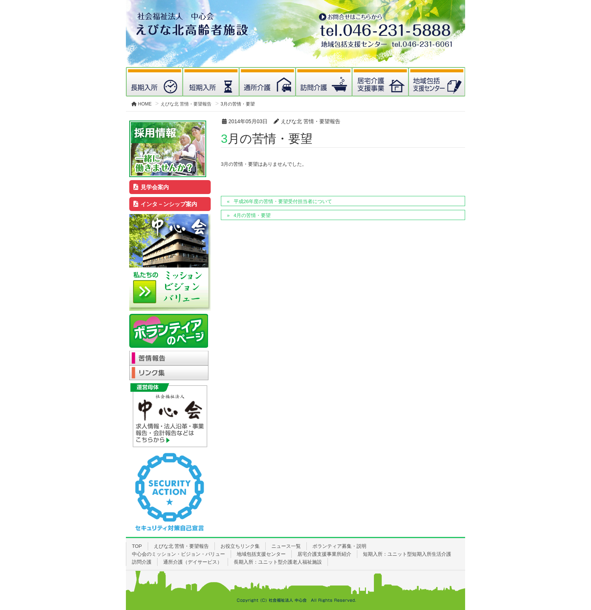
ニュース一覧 (286, 546)
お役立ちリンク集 (240, 546)
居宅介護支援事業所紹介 (324, 554)
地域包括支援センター (261, 554)
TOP (137, 546)
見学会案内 (151, 187)
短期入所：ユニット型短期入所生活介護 (407, 554)
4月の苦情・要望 (252, 215)
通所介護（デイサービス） (192, 562)
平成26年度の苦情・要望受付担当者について (283, 201)
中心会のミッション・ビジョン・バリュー (178, 554)
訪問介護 (142, 562)
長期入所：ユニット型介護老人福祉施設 (278, 562)
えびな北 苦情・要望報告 (181, 546)
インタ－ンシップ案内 (165, 204)
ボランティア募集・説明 (339, 546)
